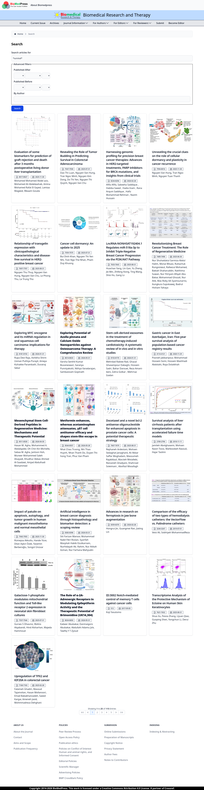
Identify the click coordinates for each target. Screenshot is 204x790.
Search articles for (21, 52)
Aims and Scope (22, 743)
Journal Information (76, 23)
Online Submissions (115, 731)
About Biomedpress (41, 5)
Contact (18, 737)
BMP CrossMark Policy (71, 778)
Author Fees (110, 754)
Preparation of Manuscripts (119, 737)
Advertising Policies (69, 772)
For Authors (101, 23)
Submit (160, 23)
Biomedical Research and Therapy (116, 15)
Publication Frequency (26, 748)
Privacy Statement (114, 748)
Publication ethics (68, 743)
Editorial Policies (68, 761)
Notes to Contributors (116, 760)
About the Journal (23, 731)
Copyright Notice (113, 743)
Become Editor (176, 23)
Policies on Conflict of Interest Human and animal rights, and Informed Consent (75, 752)
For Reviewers (142, 23)
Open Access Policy (69, 737)
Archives (54, 23)
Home (23, 23)
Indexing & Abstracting (162, 731)
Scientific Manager (69, 766)
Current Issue (38, 23)
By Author (19, 93)
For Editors (121, 23)
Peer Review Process (70, 731)
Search (17, 108)
